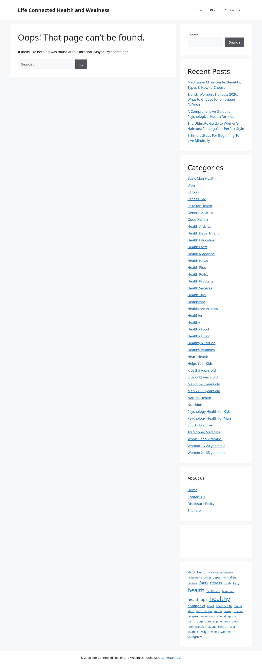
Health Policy (198, 274)
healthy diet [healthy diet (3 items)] (196, 606)
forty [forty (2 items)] (236, 583)
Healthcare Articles (203, 308)
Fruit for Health (200, 205)
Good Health (198, 219)
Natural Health (199, 397)
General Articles (200, 212)
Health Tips (197, 295)
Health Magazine (201, 253)
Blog (213, 10)
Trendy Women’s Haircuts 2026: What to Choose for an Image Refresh (213, 99)
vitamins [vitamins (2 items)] (193, 632)
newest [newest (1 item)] (227, 611)
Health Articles (199, 226)
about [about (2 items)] (191, 572)
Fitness (193, 192)
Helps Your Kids (200, 363)
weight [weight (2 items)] (204, 632)
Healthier (195, 315)
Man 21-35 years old (204, 391)
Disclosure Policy (201, 503)
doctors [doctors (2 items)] (193, 583)
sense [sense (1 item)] (212, 616)
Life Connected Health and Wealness (64, 10)
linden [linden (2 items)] (218, 611)
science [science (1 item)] (204, 616)
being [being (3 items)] (201, 572)
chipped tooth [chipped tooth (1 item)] (195, 577)
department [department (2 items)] (220, 577)
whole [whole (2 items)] (215, 632)
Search (193, 34)
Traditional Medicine (204, 432)
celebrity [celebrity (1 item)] (228, 572)
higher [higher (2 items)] (238, 606)
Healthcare (196, 301)
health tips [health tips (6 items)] (198, 599)
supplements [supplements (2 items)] (221, 621)
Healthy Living (199, 336)
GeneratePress (171, 658)
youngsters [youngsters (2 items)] (195, 637)
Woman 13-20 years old (206, 445)
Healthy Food (198, 329)
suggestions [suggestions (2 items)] (203, 621)
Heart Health (198, 356)
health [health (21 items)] (196, 590)
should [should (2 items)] (221, 616)
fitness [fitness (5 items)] (216, 582)
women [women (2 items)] (226, 632)
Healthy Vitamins (201, 349)
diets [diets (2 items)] (233, 577)
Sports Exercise (200, 425)
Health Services (200, 288)
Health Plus (197, 267)
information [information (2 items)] (204, 611)
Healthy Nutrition (202, 343)
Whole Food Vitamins (205, 439)
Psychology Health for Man (209, 418)
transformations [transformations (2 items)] (205, 627)
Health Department (203, 233)
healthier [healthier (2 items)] (228, 591)
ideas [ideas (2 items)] (191, 611)
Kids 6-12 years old (203, 377)
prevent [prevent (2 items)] (238, 611)
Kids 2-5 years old (202, 370)
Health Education (201, 240)
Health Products (201, 281)
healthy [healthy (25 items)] (219, 599)
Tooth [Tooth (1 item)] (191, 626)
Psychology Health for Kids (209, 411)
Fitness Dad (197, 199)
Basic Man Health (202, 178)
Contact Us (232, 10)
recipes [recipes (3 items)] (193, 616)
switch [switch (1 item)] (235, 621)
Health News (198, 260)
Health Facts (197, 247)
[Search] (81, 64)
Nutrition (195, 404)
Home (198, 10)
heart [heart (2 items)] (210, 606)
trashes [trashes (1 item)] (222, 626)
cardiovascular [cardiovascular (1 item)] (214, 572)
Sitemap (194, 510)
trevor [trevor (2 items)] (231, 627)
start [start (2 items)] (191, 621)
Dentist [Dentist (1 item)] (207, 577)
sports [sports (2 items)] (232, 616)
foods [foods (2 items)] (227, 583)
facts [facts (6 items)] (203, 583)
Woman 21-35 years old (206, 452)
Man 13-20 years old (204, 384)
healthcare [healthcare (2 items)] (213, 591)
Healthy (194, 322)
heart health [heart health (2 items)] (224, 606)
